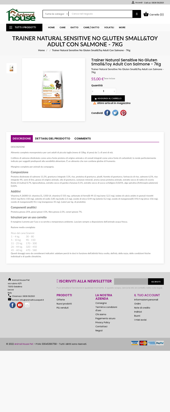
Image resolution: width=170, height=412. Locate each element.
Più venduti (63, 308)
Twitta (115, 113)
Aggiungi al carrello (108, 99)
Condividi (107, 113)
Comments (82, 139)
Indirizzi (138, 312)
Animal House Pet (23, 344)
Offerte (61, 300)
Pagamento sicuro (105, 319)
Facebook (12, 306)
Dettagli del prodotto (52, 139)
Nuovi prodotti (64, 304)
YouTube (20, 306)
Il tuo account (147, 296)
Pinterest (123, 113)
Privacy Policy (102, 323)
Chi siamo (100, 315)
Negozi (99, 331)
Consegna (101, 303)
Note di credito (142, 308)
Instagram (27, 306)
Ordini (137, 304)
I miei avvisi (140, 320)
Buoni (137, 316)
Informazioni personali (146, 300)
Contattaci (101, 327)
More (122, 28)
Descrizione (22, 139)
